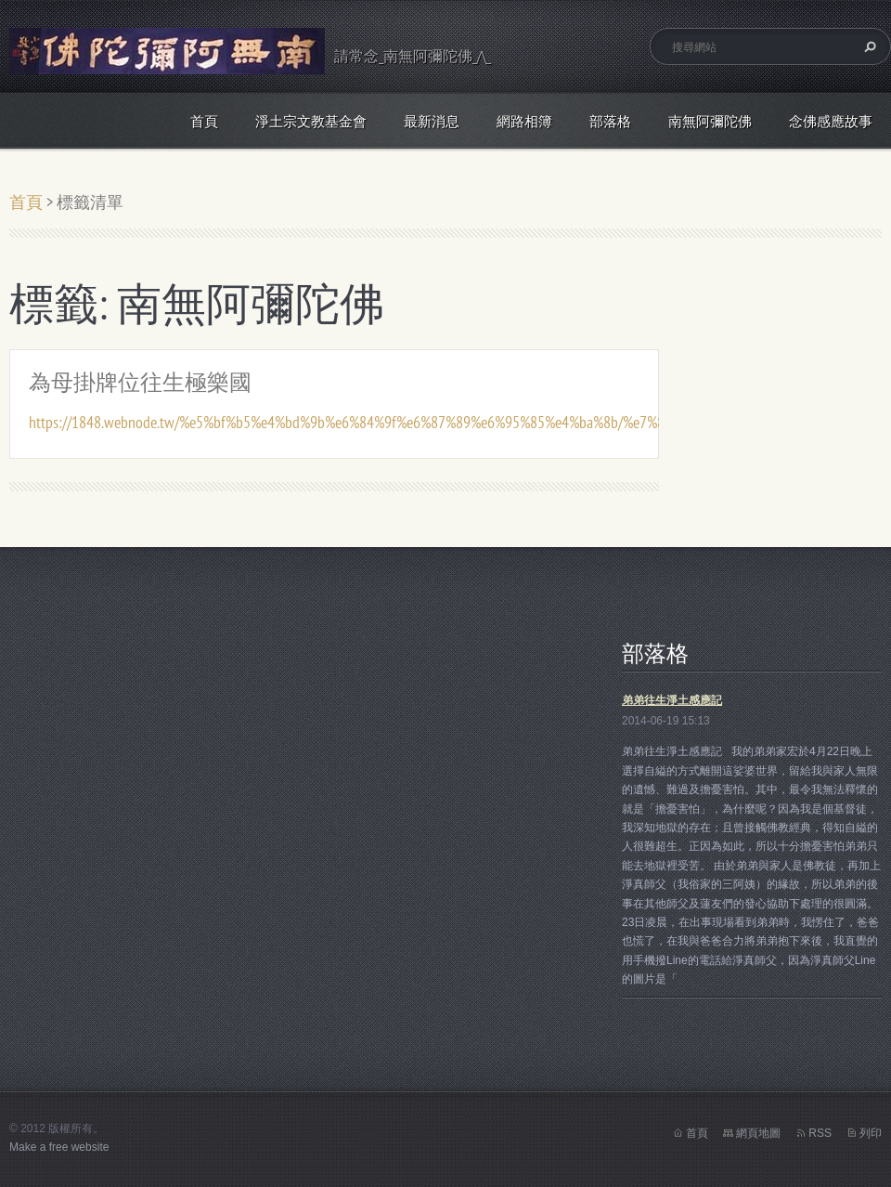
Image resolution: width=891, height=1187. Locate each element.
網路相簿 (524, 121)
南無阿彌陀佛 (710, 121)
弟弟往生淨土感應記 (672, 700)
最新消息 (431, 121)
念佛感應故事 (830, 121)
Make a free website (59, 1147)
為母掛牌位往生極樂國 (140, 382)
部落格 (610, 121)
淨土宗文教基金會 (311, 121)
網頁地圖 (758, 1133)
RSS (820, 1133)
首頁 (204, 121)
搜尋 (868, 46)
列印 (870, 1133)
